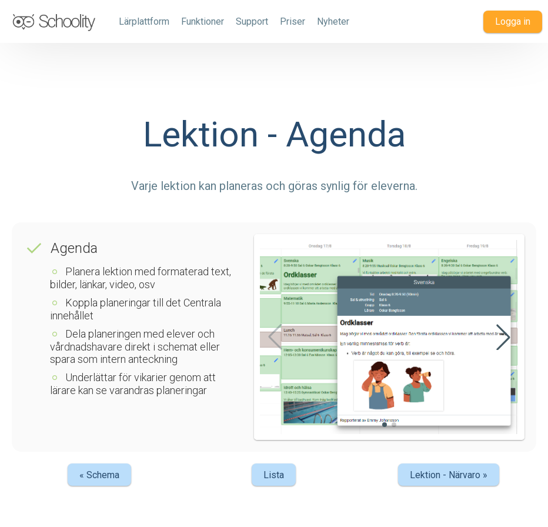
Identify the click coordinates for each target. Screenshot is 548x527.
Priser (292, 21)
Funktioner (202, 21)
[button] (503, 337)
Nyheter (333, 21)
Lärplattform (144, 21)
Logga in (512, 21)
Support (252, 21)
